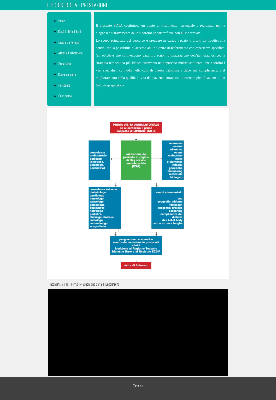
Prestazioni (64, 63)
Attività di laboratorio (70, 52)
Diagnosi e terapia (68, 42)
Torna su (138, 385)
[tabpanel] (138, 5)
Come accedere (67, 74)
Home (61, 20)
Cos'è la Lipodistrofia (70, 31)
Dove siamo (65, 95)
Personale (64, 85)
